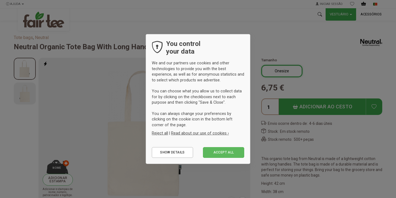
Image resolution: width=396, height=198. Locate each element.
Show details (172, 152)
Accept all (223, 152)
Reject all (160, 133)
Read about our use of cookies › (200, 133)
